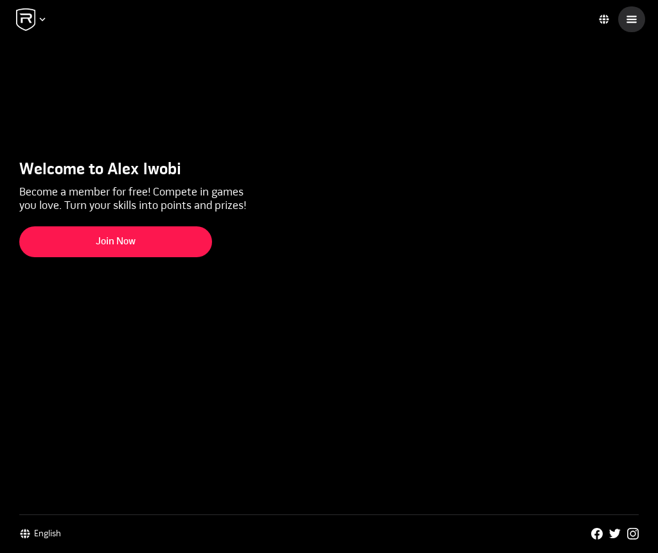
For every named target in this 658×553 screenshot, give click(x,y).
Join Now (116, 242)
